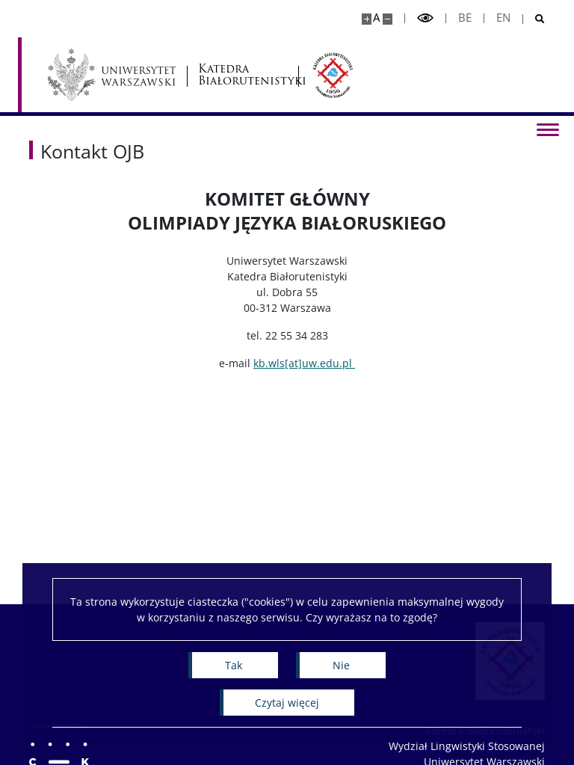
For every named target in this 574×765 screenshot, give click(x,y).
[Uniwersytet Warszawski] (112, 75)
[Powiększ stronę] (366, 19)
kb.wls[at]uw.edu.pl (304, 363)
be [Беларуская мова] (465, 17)
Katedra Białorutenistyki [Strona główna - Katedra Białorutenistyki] (242, 75)
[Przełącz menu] (548, 128)
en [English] (503, 17)
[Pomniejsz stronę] (387, 19)
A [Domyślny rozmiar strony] (376, 17)
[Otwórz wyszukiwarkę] (534, 19)
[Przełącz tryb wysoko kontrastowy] (425, 18)
